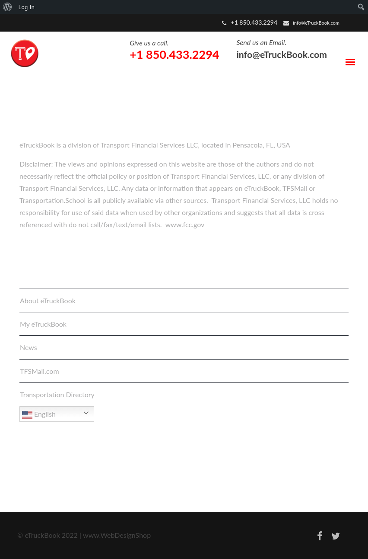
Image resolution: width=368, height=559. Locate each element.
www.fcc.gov (185, 224)
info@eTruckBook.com (316, 23)
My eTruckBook (43, 324)
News (28, 347)
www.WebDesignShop (117, 535)
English (39, 415)
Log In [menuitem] (26, 7)
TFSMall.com (39, 371)
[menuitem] (7, 7)
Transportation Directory (57, 394)
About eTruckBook (48, 300)
